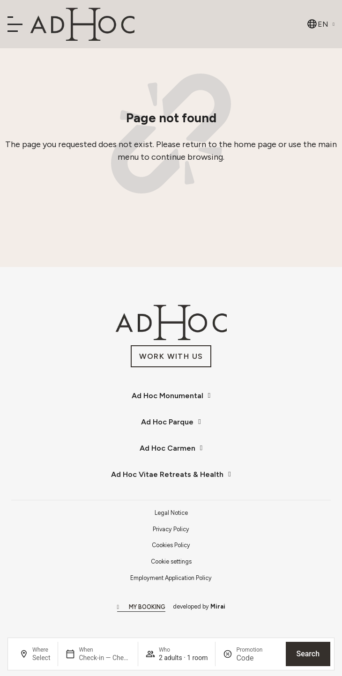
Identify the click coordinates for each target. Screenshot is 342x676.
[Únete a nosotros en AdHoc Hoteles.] (171, 356)
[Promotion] (257, 658)
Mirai (217, 606)
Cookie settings (171, 561)
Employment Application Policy (171, 577)
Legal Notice (171, 512)
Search (308, 653)
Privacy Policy (171, 529)
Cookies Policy (171, 545)
